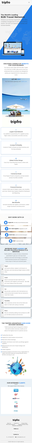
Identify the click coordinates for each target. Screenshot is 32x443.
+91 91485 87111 (10, 437)
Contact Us (16, 423)
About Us (9, 423)
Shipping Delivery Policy (23, 424)
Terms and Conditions (10, 424)
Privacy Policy (24, 423)
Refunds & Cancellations (17, 425)
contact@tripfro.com (20, 437)
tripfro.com (24, 81)
